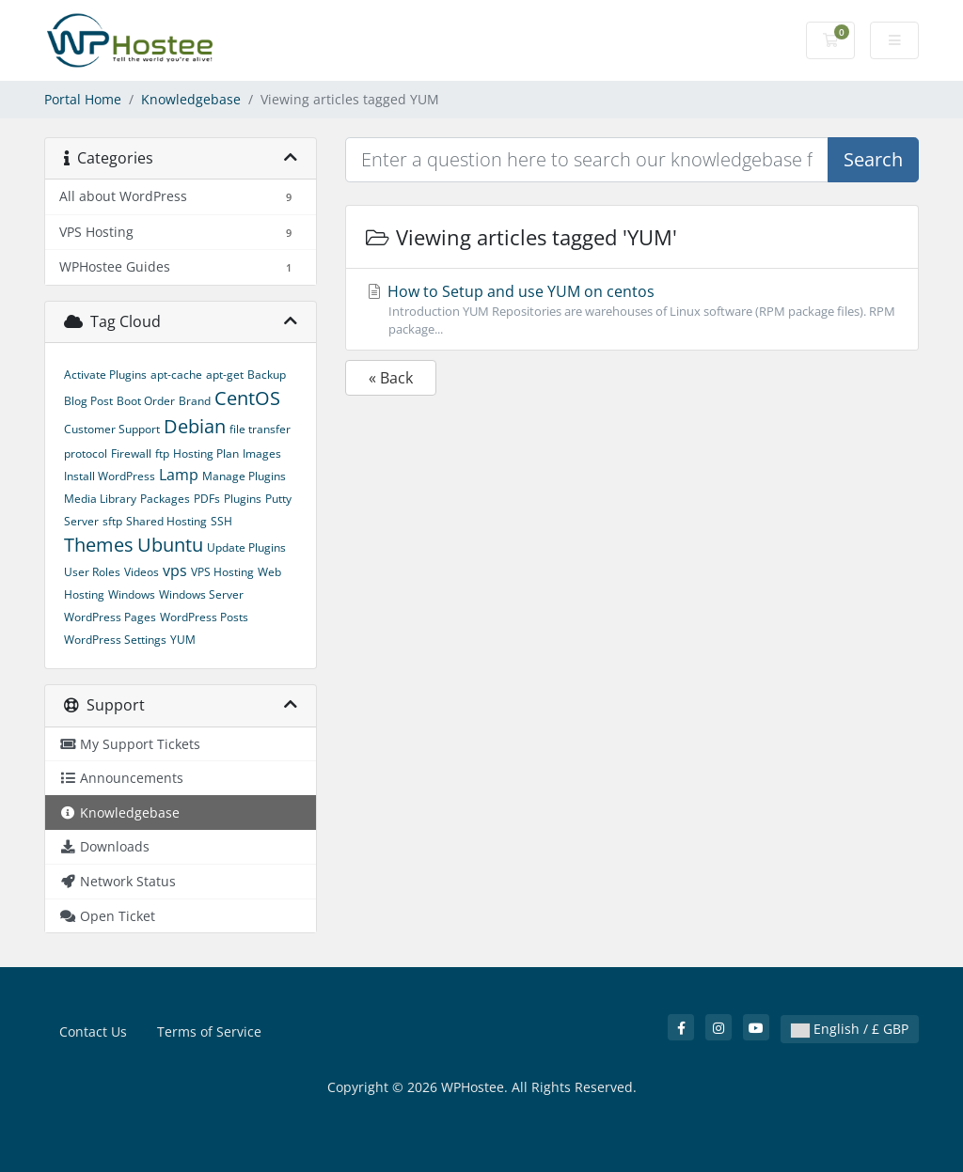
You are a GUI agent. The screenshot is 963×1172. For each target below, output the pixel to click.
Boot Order (146, 401)
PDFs (207, 499)
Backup (266, 375)
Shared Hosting (166, 521)
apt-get (225, 375)
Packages (165, 499)
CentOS (247, 398)
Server (81, 521)
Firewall (131, 453)
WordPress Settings (115, 640)
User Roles (92, 572)
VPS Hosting (222, 572)
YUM (183, 640)
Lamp (178, 474)
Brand (195, 401)
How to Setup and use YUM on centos (632, 309)
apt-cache (176, 375)
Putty (278, 499)
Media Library (100, 499)
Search (873, 159)
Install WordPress (109, 476)
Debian (195, 426)
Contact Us (93, 1031)
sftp (112, 521)
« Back (391, 377)
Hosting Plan (206, 453)
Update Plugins (246, 547)
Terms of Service (209, 1031)
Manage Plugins (244, 476)
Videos (141, 572)
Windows (131, 594)
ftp (162, 453)
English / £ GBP (849, 1029)
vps (175, 570)
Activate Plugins (105, 375)
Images (262, 453)
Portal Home (82, 99)
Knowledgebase (191, 99)
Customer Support (112, 429)
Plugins (242, 499)
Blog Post (88, 401)
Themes (99, 544)
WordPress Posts (204, 617)
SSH (221, 521)
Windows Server (201, 594)
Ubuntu (170, 544)
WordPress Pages (110, 617)
